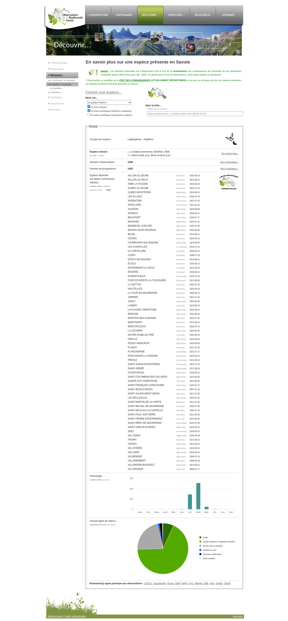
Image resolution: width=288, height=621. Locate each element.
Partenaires (57, 69)
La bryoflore (56, 88)
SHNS (219, 583)
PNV (212, 583)
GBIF (177, 583)
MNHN (198, 583)
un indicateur (54, 92)
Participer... (57, 97)
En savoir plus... (230, 153)
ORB (206, 583)
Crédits (67, 616)
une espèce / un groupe (59, 84)
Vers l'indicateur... (229, 162)
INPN (184, 583)
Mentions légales (55, 616)
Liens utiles (238, 616)
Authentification (79, 616)
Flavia (170, 583)
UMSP (227, 583)
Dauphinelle (159, 583)
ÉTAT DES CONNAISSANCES (134, 80)
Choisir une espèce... (103, 92)
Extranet (55, 109)
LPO (191, 583)
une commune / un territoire (61, 80)
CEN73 (148, 583)
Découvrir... (57, 75)
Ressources (57, 103)
